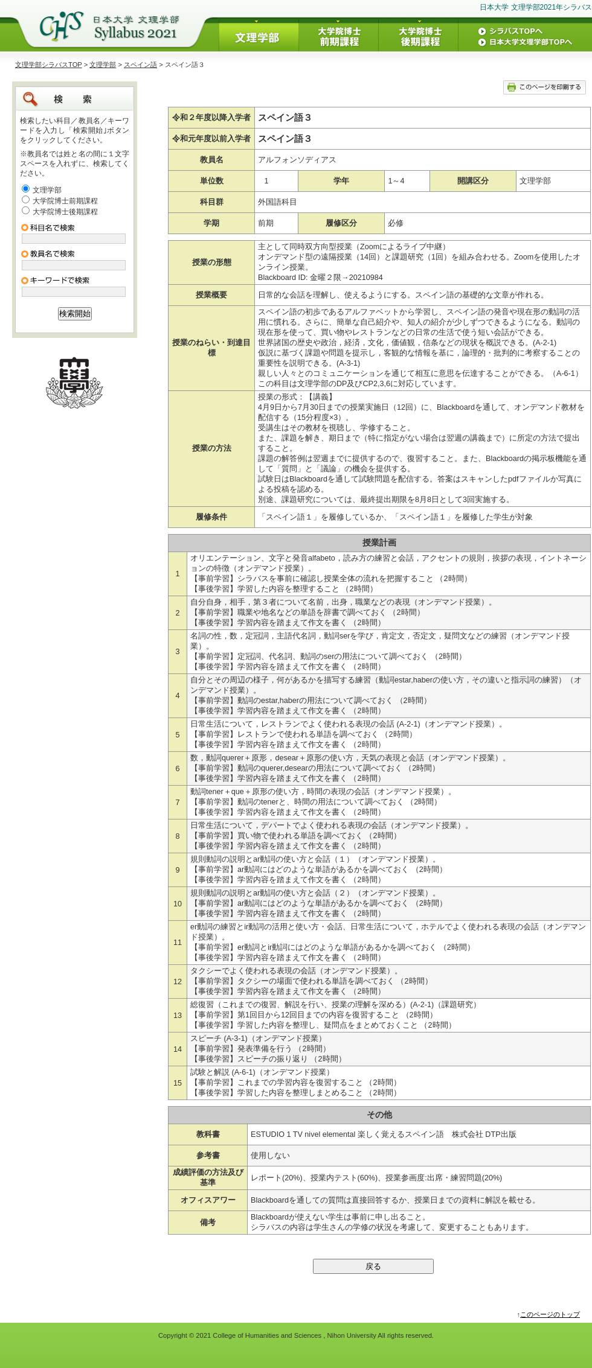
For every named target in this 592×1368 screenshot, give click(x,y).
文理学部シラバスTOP (48, 64)
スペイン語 (140, 64)
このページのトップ (550, 1314)
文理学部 (102, 64)
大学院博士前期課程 (65, 201)
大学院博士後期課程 (65, 212)
